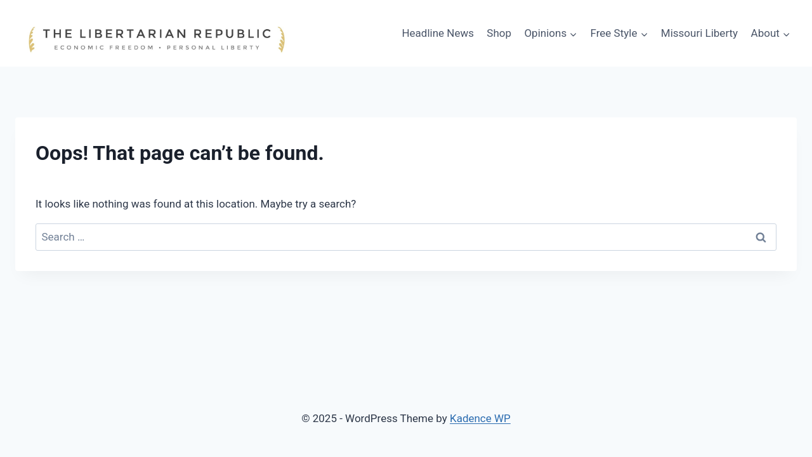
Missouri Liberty (699, 33)
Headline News (438, 33)
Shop (499, 33)
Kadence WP (480, 418)
